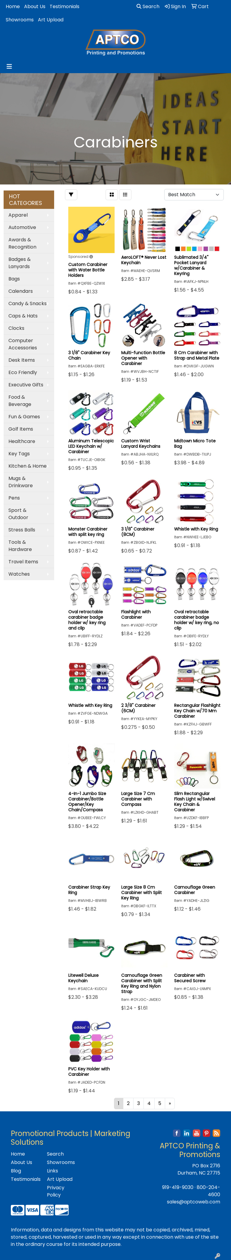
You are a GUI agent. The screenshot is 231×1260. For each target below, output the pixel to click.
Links (52, 1170)
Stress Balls (21, 529)
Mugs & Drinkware (20, 482)
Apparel (18, 215)
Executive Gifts (25, 384)
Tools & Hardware (20, 546)
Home (13, 6)
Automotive (22, 227)
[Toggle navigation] (9, 66)
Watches (19, 574)
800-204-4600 (208, 1191)
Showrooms (20, 19)
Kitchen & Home (27, 466)
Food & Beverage (19, 401)
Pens (14, 497)
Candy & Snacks (27, 303)
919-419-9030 (177, 1187)
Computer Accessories (22, 344)
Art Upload (50, 19)
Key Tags (19, 453)
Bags (14, 278)
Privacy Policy (55, 1191)
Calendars (20, 291)
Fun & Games (24, 416)
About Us (34, 6)
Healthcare (21, 441)
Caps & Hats (23, 315)
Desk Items (21, 360)
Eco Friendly (22, 372)
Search (148, 6)
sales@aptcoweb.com (193, 1201)
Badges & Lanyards (19, 263)
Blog (16, 1170)
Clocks (16, 328)
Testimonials (64, 6)
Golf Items (20, 429)
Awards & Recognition (22, 243)
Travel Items (23, 561)
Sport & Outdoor (18, 514)
